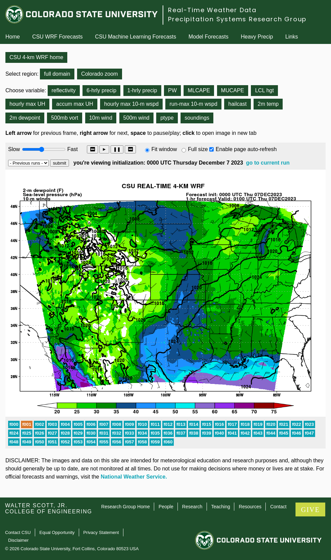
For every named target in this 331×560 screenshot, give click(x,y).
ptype (166, 118)
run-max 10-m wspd (193, 104)
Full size (198, 149)
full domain (57, 74)
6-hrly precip (101, 90)
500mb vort (64, 118)
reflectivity (64, 90)
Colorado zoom (99, 74)
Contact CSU (18, 532)
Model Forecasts (209, 37)
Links (291, 37)
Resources (250, 506)
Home (12, 37)
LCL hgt (264, 90)
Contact (278, 506)
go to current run (268, 163)
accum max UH (74, 104)
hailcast (237, 104)
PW (172, 90)
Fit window (164, 149)
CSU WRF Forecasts (57, 37)
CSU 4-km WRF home (36, 57)
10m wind (100, 118)
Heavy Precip (257, 37)
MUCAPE (232, 90)
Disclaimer (18, 540)
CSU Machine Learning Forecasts (135, 37)
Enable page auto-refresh (246, 149)
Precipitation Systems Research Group (237, 19)
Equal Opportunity (57, 532)
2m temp (268, 104)
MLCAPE (199, 90)
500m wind (136, 118)
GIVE (310, 509)
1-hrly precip (142, 90)
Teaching (220, 506)
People (166, 506)
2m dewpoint (24, 118)
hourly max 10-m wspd (131, 104)
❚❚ (117, 149)
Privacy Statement (101, 532)
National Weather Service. (134, 477)
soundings (197, 118)
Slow (14, 149)
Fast (72, 149)
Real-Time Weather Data (212, 10)
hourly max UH (27, 104)
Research (192, 506)
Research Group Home (125, 506)
